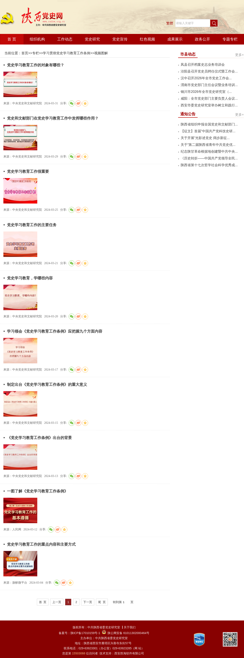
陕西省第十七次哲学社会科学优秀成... (209, 165)
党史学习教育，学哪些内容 (29, 278)
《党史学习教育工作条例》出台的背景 (39, 438)
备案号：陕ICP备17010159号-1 (79, 633)
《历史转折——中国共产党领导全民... (209, 158)
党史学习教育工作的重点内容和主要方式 (41, 544)
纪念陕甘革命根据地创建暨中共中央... (209, 151)
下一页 (87, 602)
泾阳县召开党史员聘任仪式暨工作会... (209, 71)
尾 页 (102, 602)
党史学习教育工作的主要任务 (31, 225)
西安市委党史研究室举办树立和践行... (209, 105)
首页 (24, 53)
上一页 (56, 602)
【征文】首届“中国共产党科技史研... (208, 131)
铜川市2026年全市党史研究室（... (206, 91)
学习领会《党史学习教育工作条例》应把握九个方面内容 (54, 331)
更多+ (239, 55)
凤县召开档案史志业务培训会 (203, 64)
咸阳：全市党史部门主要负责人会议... (209, 98)
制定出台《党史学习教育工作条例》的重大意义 (46, 384)
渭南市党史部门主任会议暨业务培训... (209, 85)
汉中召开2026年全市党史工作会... (206, 78)
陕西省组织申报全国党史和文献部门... (209, 124)
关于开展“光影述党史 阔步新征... (205, 138)
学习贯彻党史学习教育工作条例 (66, 53)
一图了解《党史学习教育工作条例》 (37, 491)
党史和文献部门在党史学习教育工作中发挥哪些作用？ (52, 118)
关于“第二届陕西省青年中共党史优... (208, 144)
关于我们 (130, 627)
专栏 (35, 53)
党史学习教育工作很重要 (27, 171)
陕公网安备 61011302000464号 (128, 633)
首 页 (43, 602)
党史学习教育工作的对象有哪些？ (35, 65)
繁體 (169, 23)
